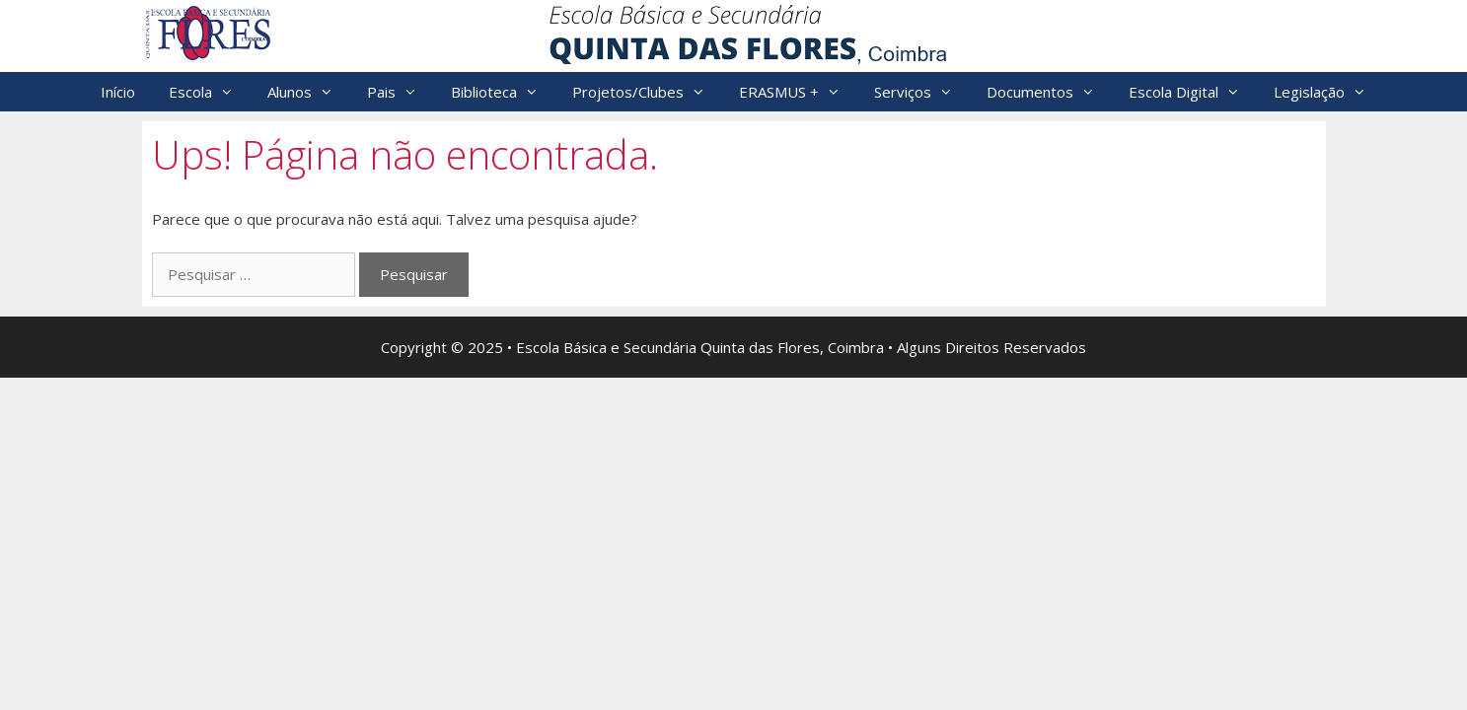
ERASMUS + (798, 91)
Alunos (308, 91)
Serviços (922, 91)
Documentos (1049, 91)
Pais (400, 91)
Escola (210, 91)
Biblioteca (503, 91)
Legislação (1328, 91)
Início (118, 92)
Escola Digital (1193, 91)
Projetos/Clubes (647, 91)
